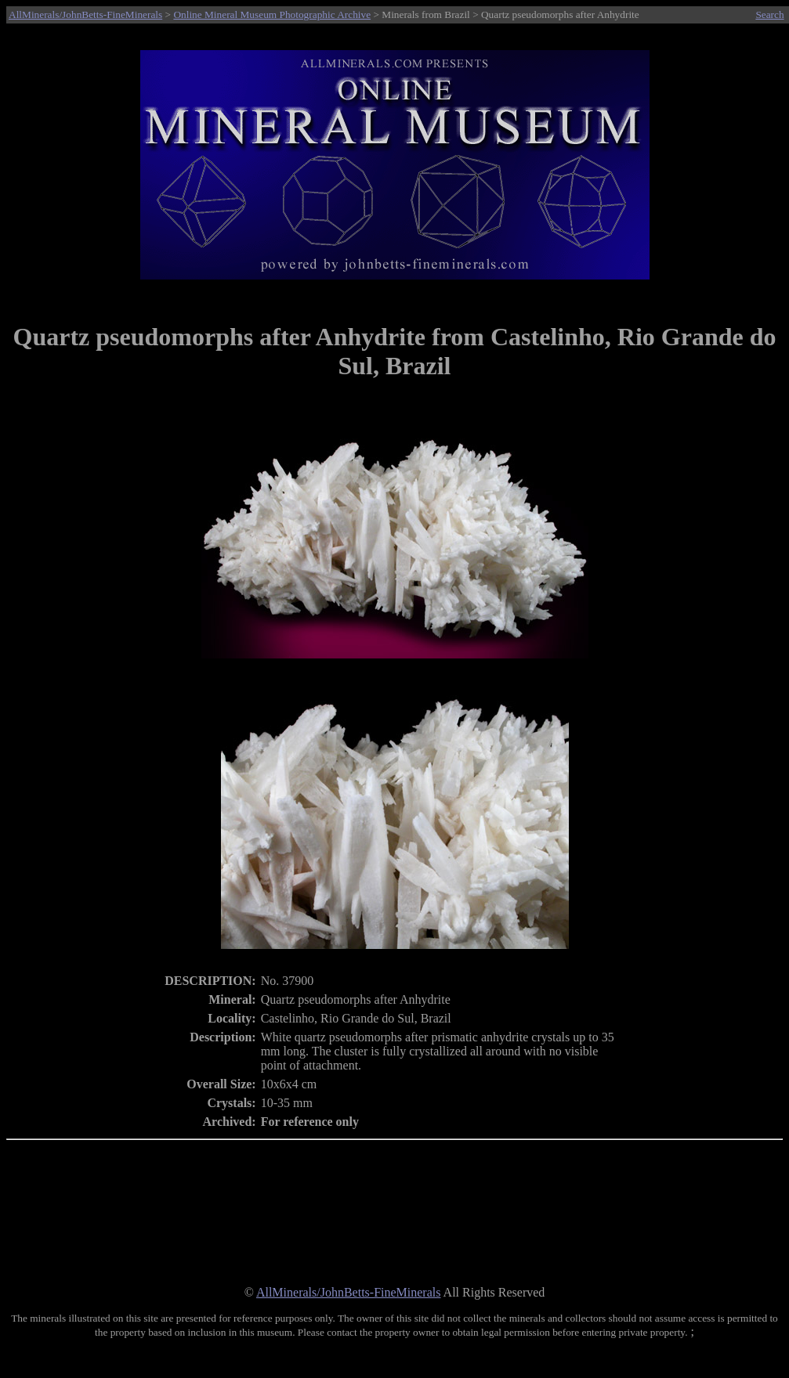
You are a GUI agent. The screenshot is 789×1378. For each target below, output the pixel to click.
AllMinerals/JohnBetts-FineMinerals (85, 14)
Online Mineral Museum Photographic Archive (272, 14)
